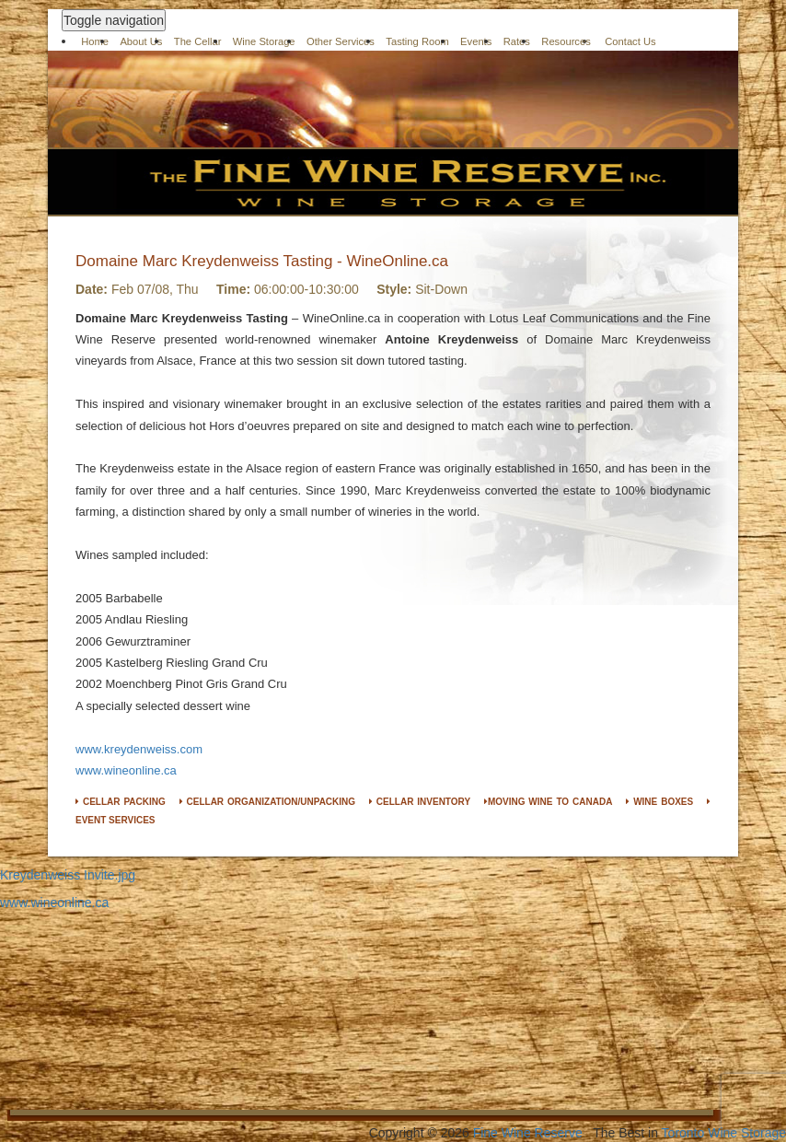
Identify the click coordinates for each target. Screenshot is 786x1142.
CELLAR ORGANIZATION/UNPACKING (267, 802)
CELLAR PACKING (120, 802)
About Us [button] (141, 41)
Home (95, 41)
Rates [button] (516, 41)
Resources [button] (565, 41)
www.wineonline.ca (126, 770)
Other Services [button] (340, 41)
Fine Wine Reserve (528, 1132)
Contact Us (630, 41)
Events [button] (475, 41)
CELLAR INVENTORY (419, 802)
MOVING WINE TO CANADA (548, 802)
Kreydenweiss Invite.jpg (67, 875)
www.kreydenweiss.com (138, 749)
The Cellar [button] (198, 41)
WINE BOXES (659, 802)
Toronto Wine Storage (724, 1132)
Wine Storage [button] (264, 41)
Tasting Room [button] (417, 41)
